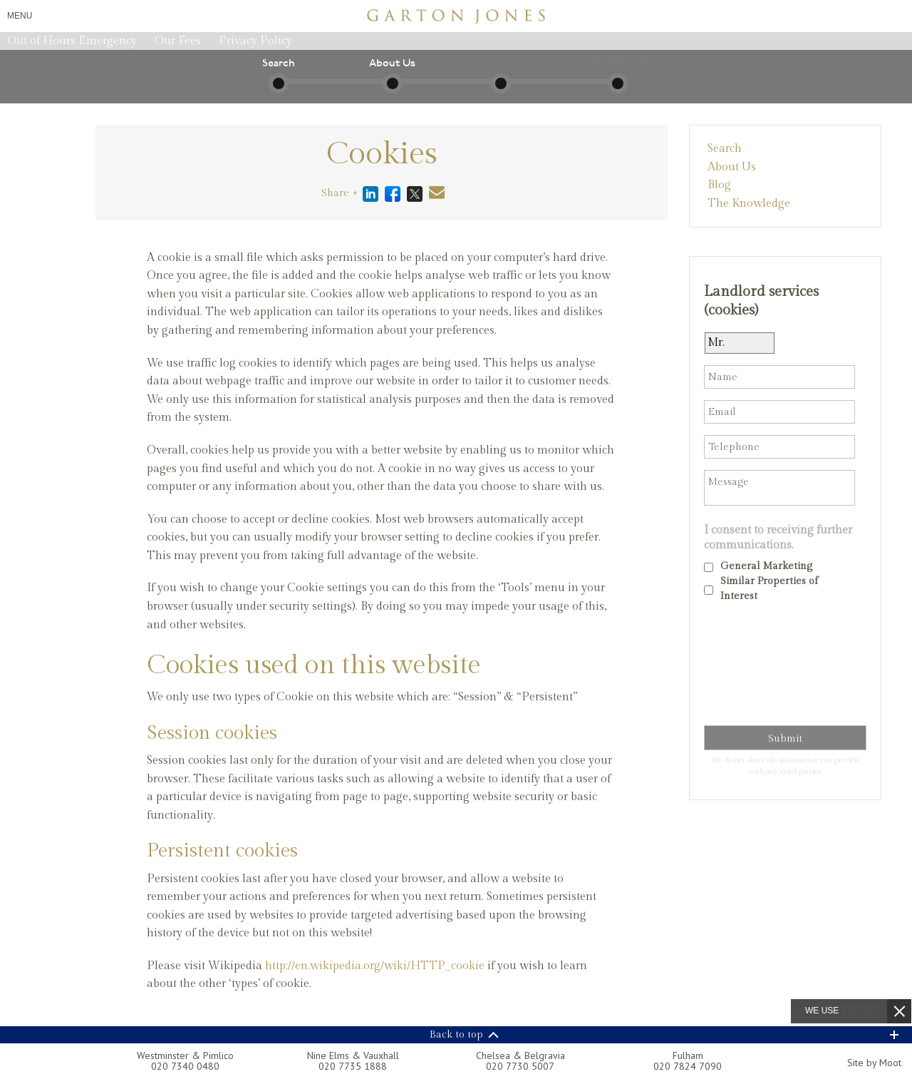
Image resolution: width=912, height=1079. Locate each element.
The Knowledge (749, 203)
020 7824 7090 (687, 1066)
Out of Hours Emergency (72, 41)
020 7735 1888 (352, 1066)
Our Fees (178, 41)
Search (725, 148)
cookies (861, 1009)
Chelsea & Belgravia (520, 1055)
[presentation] (762, 666)
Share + (339, 193)
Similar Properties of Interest (769, 589)
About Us (732, 167)
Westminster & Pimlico (185, 1055)
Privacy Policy (255, 41)
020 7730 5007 (520, 1066)
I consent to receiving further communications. (778, 537)
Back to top (456, 1034)
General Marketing (766, 566)
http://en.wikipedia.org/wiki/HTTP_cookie (374, 966)
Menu (19, 16)
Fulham (688, 1055)
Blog (719, 185)
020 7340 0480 (185, 1066)
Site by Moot (874, 1062)
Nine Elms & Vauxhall (353, 1055)
